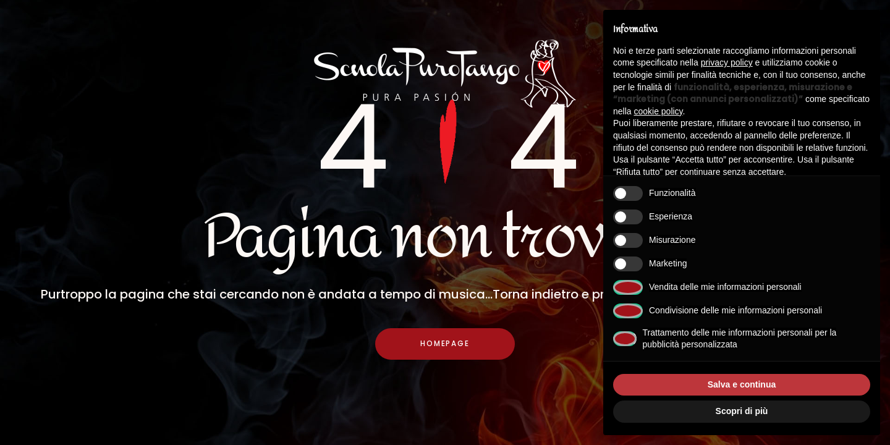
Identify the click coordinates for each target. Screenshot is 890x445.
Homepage (445, 344)
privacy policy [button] (727, 62)
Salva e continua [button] (742, 384)
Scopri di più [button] (742, 411)
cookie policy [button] (658, 111)
